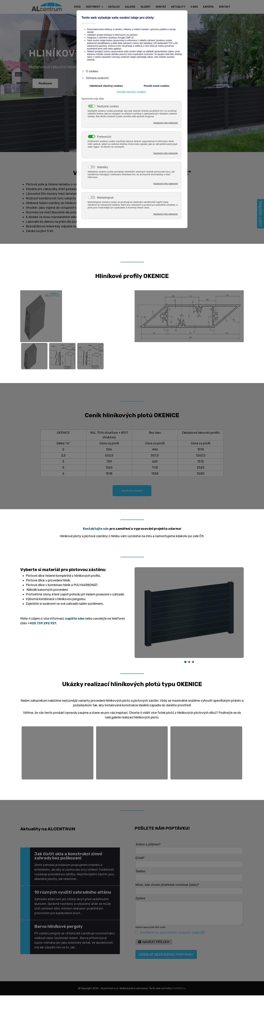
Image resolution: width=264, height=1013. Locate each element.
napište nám (75, 618)
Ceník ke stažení (132, 490)
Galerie (130, 6)
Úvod (77, 6)
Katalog (114, 6)
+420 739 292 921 (42, 623)
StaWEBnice (178, 988)
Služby (146, 6)
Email (139, 858)
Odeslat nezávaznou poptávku (166, 954)
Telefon (140, 871)
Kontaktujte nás (96, 529)
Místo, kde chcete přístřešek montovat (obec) (167, 885)
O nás (194, 6)
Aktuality (178, 6)
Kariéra (208, 6)
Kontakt (224, 6)
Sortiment (93, 6)
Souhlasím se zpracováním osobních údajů (172, 932)
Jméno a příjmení (148, 844)
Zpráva (140, 898)
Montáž (161, 6)
